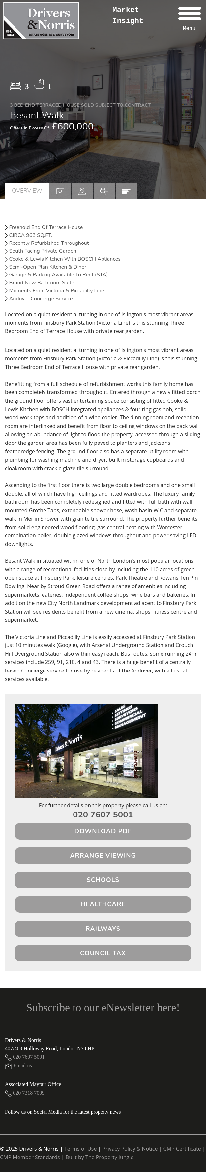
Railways (102, 929)
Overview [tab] (27, 191)
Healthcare (103, 904)
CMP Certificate (182, 1148)
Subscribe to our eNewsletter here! (103, 1007)
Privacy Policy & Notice (130, 1148)
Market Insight (127, 15)
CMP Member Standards (30, 1157)
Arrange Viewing (103, 855)
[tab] (82, 191)
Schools (103, 880)
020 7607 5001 (103, 814)
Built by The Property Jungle (99, 1157)
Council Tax (103, 953)
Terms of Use (80, 1148)
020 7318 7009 (24, 1093)
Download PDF (103, 831)
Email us (18, 1065)
